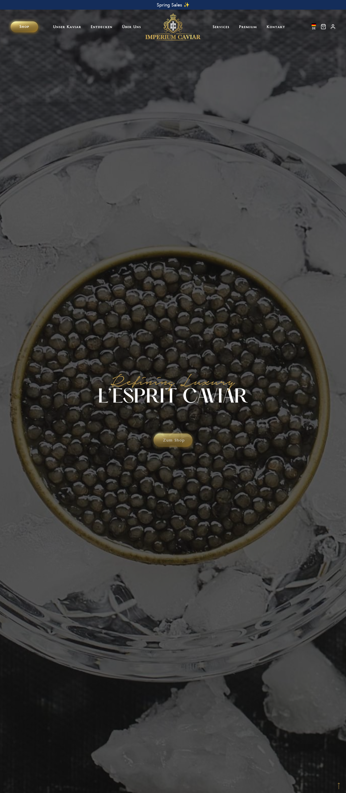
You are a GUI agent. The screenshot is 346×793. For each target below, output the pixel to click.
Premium (248, 27)
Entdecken (101, 27)
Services (221, 27)
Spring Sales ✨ (173, 5)
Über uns (131, 27)
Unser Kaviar (67, 27)
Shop (24, 26)
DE (314, 26)
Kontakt (276, 27)
